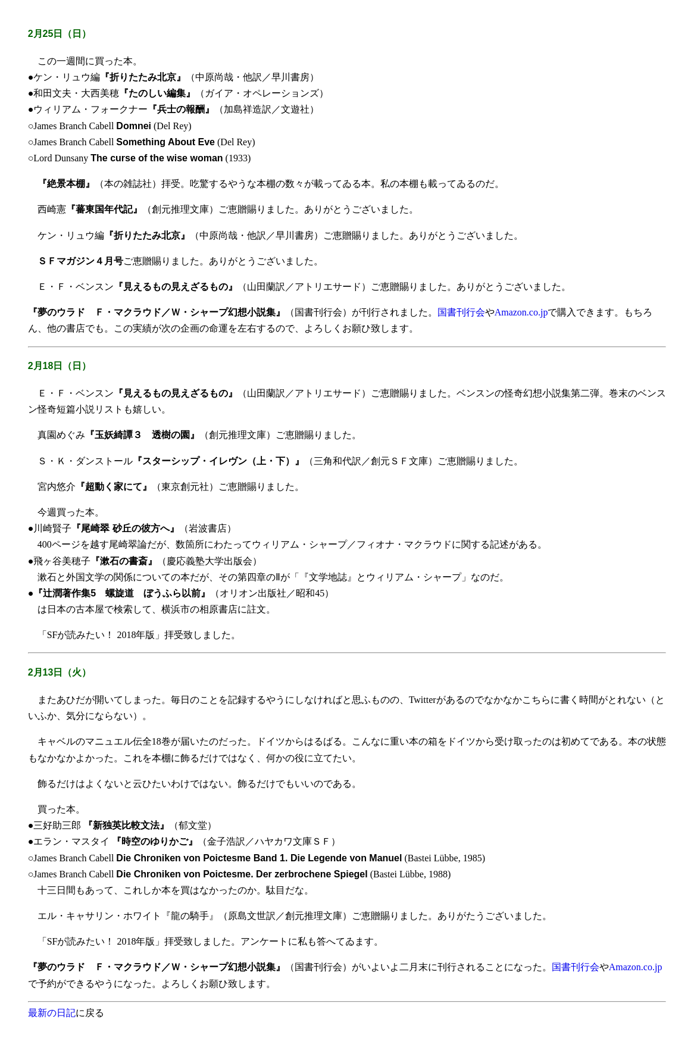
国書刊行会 (461, 312)
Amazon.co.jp (521, 312)
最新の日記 (52, 1013)
